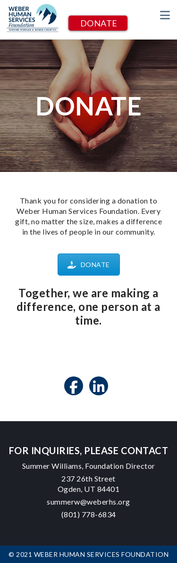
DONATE (99, 23)
